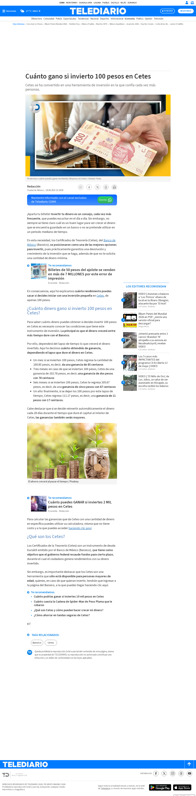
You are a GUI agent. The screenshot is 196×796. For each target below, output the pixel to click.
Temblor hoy (74, 24)
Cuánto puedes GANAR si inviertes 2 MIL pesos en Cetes (80, 504)
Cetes (100, 296)
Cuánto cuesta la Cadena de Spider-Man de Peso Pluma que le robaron (73, 603)
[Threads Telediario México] (181, 773)
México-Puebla (88, 24)
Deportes (104, 18)
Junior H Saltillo (176, 24)
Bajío (123, 2)
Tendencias (83, 18)
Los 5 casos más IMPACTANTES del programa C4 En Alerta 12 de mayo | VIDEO (153, 361)
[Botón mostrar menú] (10, 11)
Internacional (117, 18)
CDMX (62, 2)
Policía (59, 18)
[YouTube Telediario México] (189, 773)
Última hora (36, 18)
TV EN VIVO (168, 11)
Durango (132, 2)
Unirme (103, 200)
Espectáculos (69, 18)
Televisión (158, 18)
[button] (80, 187)
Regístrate (185, 11)
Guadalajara (85, 2)
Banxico (37, 642)
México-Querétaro (117, 24)
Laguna (97, 2)
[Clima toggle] (29, 11)
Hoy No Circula (147, 24)
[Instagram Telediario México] (172, 773)
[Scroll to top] (189, 764)
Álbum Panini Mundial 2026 (56, 24)
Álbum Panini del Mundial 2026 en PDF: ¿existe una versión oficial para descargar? (152, 318)
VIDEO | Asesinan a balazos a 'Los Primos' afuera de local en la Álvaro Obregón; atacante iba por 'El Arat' (153, 298)
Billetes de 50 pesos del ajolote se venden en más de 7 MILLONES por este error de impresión (81, 274)
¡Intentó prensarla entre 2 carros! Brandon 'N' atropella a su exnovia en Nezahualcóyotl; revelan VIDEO (153, 340)
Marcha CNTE (101, 24)
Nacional (94, 18)
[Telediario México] (97, 11)
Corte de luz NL (161, 24)
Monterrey (71, 2)
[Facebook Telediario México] (155, 773)
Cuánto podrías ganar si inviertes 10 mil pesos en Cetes (69, 597)
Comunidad (48, 18)
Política (139, 18)
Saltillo (115, 2)
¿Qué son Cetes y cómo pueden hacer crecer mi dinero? (68, 610)
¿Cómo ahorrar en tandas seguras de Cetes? (62, 615)
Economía (130, 18)
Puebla (105, 2)
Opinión (148, 18)
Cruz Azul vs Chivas (34, 24)
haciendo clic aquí (79, 528)
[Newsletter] (192, 3)
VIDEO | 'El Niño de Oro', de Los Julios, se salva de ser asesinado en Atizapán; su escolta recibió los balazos (153, 381)
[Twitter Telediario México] (164, 773)
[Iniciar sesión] (186, 2)
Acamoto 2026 (133, 24)
